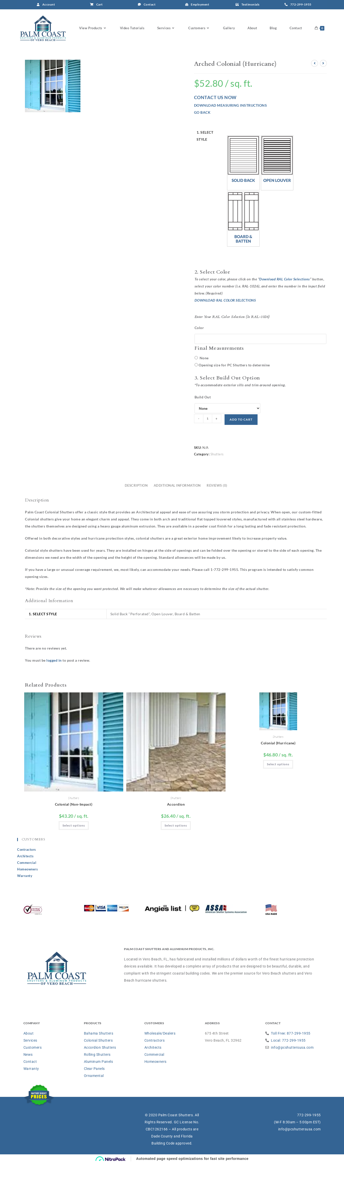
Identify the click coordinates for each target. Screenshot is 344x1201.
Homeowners (27, 907)
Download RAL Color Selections (284, 317)
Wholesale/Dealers (160, 1071)
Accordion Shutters (100, 1085)
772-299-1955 (309, 1153)
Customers (32, 1085)
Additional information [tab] (177, 523)
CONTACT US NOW (215, 135)
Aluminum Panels (98, 1099)
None (202, 396)
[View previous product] (314, 101)
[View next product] (323, 101)
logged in (54, 698)
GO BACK (202, 150)
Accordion (176, 842)
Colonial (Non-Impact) (73, 842)
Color (199, 365)
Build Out (203, 435)
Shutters (217, 492)
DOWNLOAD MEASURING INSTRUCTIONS (230, 143)
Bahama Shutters (98, 1071)
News (28, 1092)
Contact (30, 1099)
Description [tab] (136, 523)
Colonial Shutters (98, 1078)
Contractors (26, 887)
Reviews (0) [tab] (217, 523)
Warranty (24, 914)
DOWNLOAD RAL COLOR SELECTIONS (225, 338)
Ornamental (94, 1113)
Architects (25, 894)
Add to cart (241, 457)
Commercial (26, 900)
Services (30, 1078)
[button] (243, 200)
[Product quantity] (207, 456)
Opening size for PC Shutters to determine (234, 403)
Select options (73, 863)
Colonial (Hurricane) (278, 781)
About (28, 1071)
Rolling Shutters (97, 1092)
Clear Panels (94, 1106)
